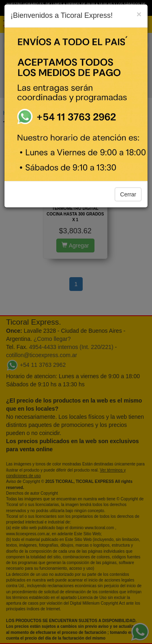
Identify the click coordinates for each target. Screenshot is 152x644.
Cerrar (128, 194)
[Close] (139, 14)
